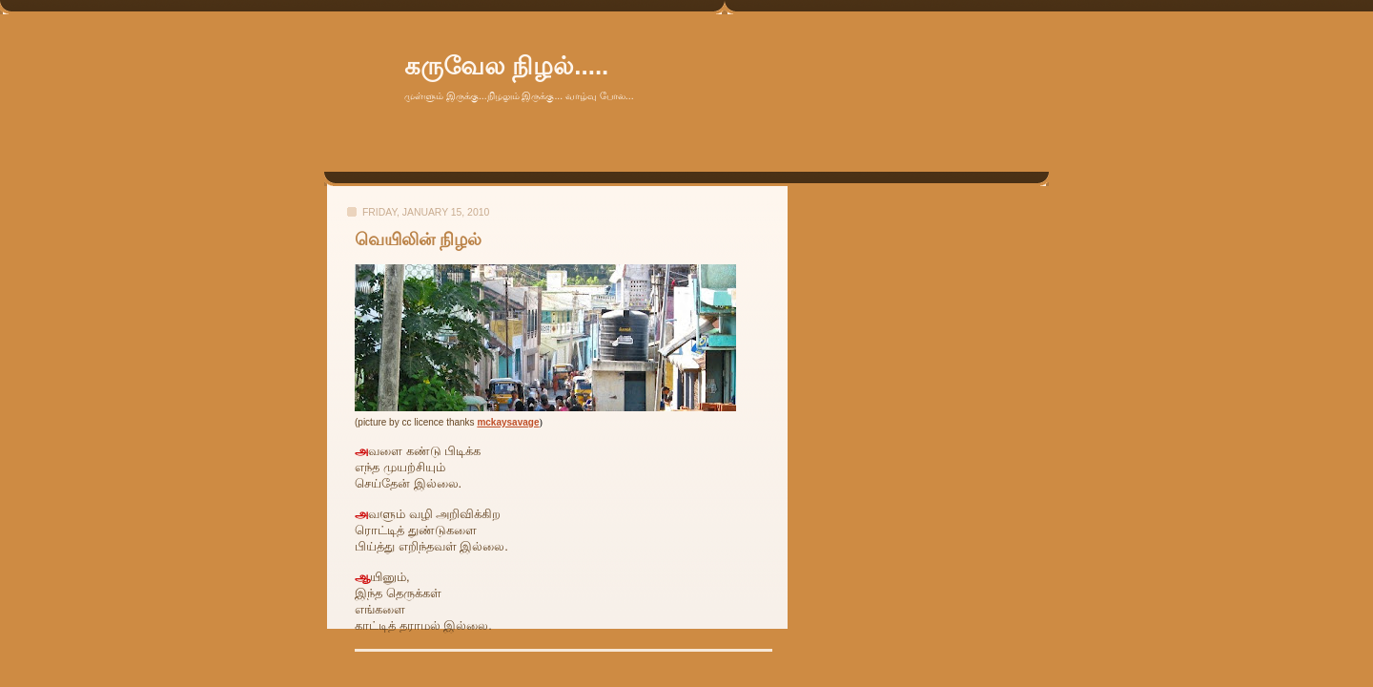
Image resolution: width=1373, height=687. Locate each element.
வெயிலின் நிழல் (418, 239)
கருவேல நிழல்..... (506, 66)
